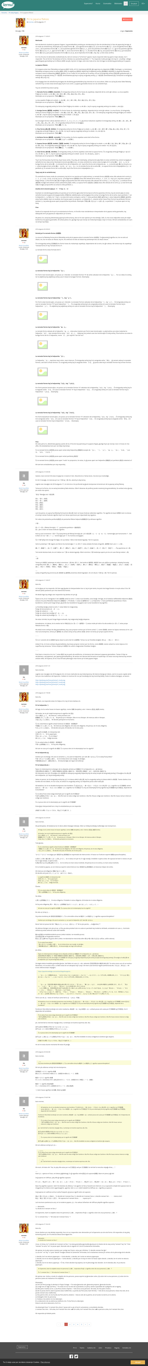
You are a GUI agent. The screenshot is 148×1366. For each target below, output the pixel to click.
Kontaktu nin (126, 1348)
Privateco (108, 1348)
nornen (31, 22)
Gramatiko (107, 3)
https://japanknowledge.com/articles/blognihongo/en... (54, 971)
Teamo (82, 1348)
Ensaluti (134, 3)
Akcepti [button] (137, 1362)
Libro (100, 1348)
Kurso (98, 3)
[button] (126, 3)
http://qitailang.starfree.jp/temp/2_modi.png (50, 680)
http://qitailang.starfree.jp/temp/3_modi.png (50, 682)
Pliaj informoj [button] (45, 1362)
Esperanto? (88, 3)
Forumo (4, 13)
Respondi (127, 19)
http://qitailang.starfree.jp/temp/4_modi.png (50, 684)
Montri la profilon (24, 52)
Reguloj (116, 1348)
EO (143, 3)
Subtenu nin (91, 1348)
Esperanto (22, 1347)
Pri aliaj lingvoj (13, 13)
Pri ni (75, 1348)
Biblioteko (118, 3)
